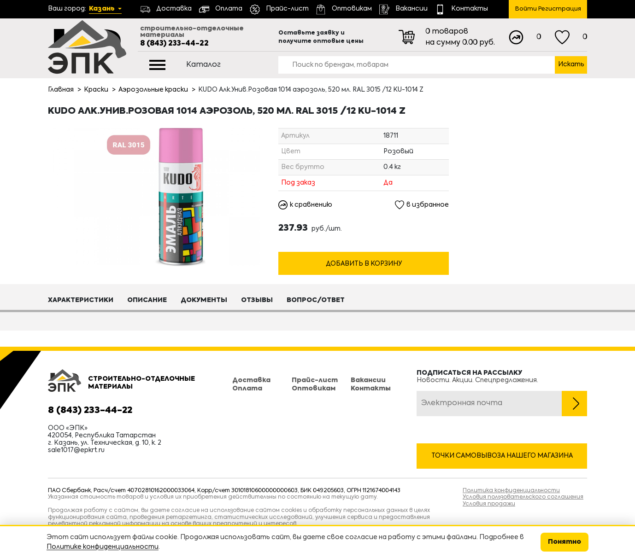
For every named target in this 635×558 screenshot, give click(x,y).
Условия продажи (489, 504)
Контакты (371, 388)
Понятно (564, 542)
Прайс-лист (315, 380)
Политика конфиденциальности (511, 491)
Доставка (251, 380)
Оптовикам (313, 388)
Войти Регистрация (548, 9)
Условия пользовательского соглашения (523, 497)
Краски (96, 90)
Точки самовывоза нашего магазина (502, 456)
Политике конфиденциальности (103, 547)
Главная (61, 90)
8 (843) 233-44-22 (174, 43)
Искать (571, 64)
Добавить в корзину (364, 264)
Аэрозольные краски (153, 90)
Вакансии (368, 380)
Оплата (247, 388)
